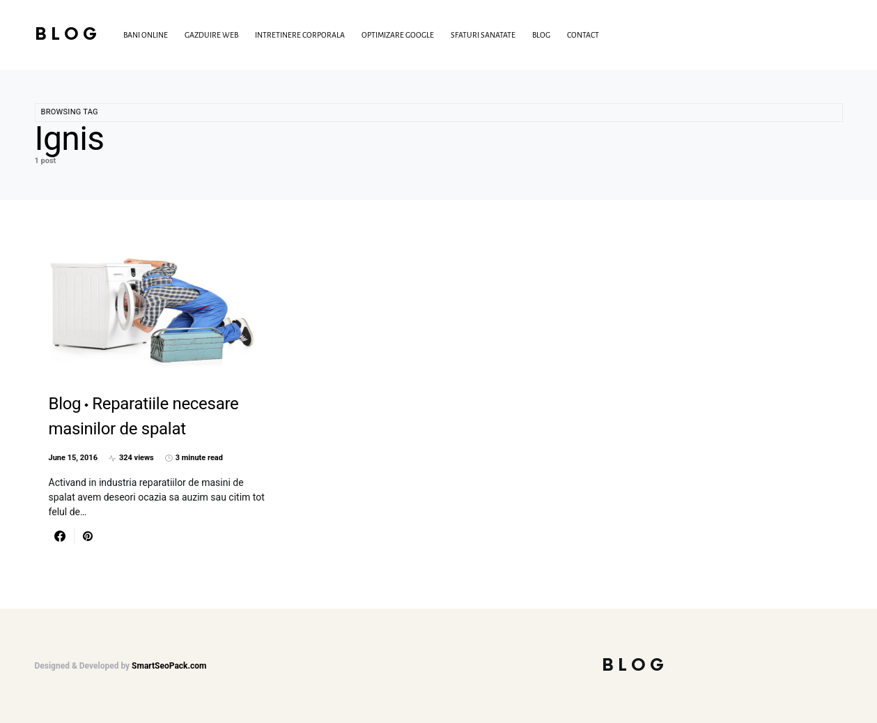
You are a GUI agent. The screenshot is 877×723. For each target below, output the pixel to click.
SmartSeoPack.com (169, 666)
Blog (68, 34)
